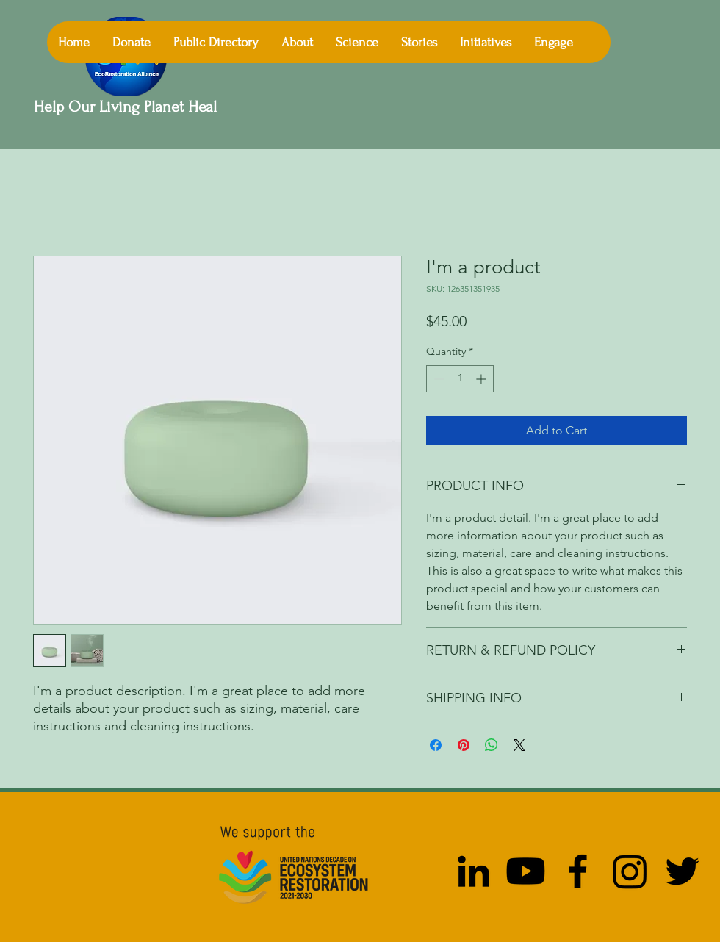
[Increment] (482, 379)
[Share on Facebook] (435, 745)
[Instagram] (630, 871)
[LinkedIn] (473, 871)
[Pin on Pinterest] (463, 745)
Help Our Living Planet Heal (127, 106)
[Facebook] (577, 871)
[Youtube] (525, 871)
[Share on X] (519, 745)
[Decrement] (437, 379)
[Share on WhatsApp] (491, 745)
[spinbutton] (460, 379)
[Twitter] (682, 871)
